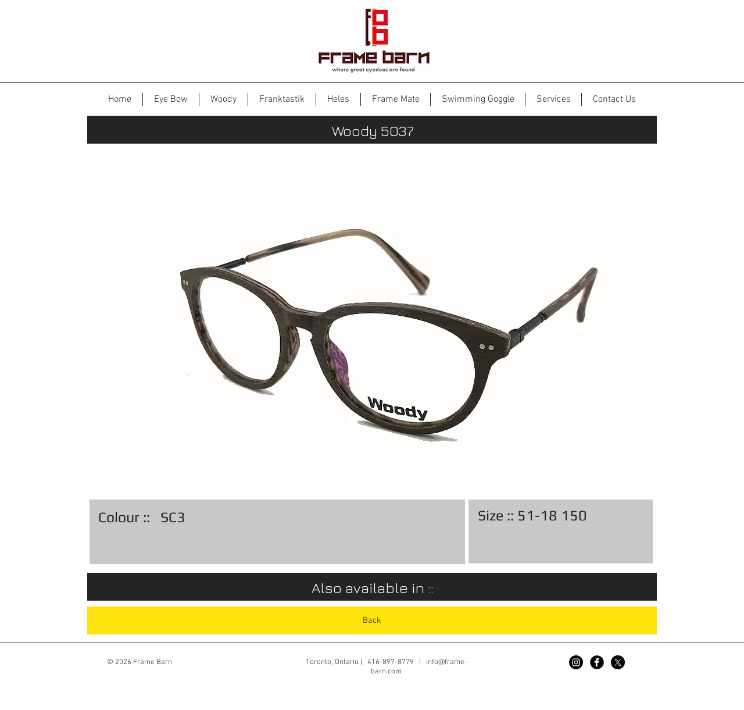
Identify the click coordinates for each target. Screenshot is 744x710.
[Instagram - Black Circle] (576, 662)
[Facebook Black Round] (597, 662)
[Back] (372, 620)
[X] (618, 662)
